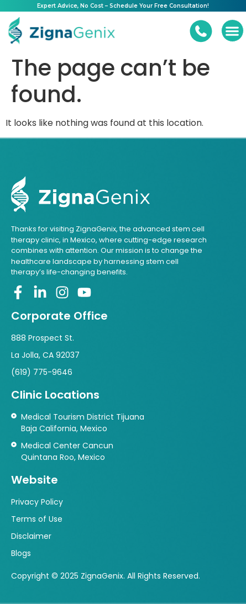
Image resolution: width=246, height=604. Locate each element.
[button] (232, 30)
